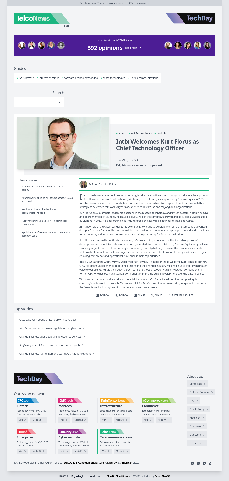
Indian (95, 462)
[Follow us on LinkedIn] (102, 295)
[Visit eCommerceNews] (148, 420)
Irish (103, 462)
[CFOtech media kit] (38, 420)
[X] (198, 463)
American (126, 462)
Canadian (84, 462)
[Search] (35, 102)
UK (115, 462)
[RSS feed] (210, 463)
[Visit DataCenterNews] (106, 420)
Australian (70, 462)
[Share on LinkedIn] (139, 295)
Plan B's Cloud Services (119, 476)
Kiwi (110, 462)
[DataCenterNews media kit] (122, 420)
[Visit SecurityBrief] (64, 451)
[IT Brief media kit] (38, 451)
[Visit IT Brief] (23, 451)
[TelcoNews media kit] (122, 451)
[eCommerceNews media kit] (164, 420)
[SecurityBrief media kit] (80, 451)
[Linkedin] (192, 463)
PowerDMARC (162, 476)
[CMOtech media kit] (80, 420)
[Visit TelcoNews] (106, 451)
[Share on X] (156, 295)
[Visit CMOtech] (64, 420)
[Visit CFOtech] (23, 420)
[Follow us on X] (121, 295)
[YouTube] (204, 463)
